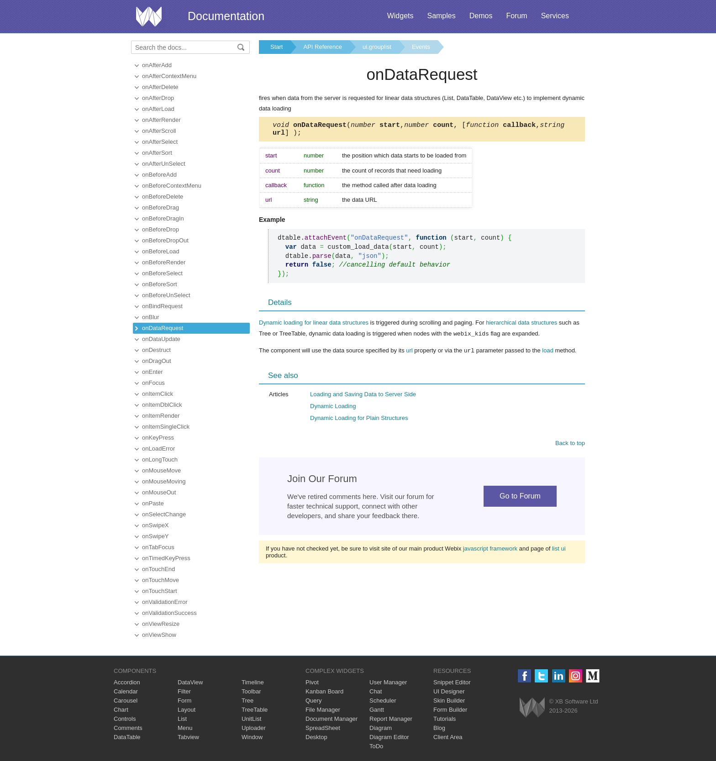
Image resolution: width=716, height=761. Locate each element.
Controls (125, 718)
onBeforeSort (159, 284)
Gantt (376, 709)
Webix (532, 707)
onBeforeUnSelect (166, 295)
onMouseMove (161, 470)
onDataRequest (162, 328)
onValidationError (164, 601)
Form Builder (450, 709)
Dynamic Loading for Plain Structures (359, 419)
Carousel (125, 700)
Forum (516, 16)
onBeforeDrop (160, 229)
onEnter (152, 371)
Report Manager (390, 718)
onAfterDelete (160, 87)
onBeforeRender (163, 262)
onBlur (150, 317)
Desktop (316, 737)
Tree (247, 700)
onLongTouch (160, 459)
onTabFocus (158, 547)
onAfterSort (157, 152)
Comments (128, 727)
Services (555, 16)
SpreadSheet (322, 727)
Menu (185, 727)
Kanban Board (324, 691)
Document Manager (331, 718)
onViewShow (159, 634)
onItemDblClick (162, 404)
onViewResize (160, 623)
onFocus (153, 382)
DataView (190, 682)
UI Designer (449, 691)
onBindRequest (162, 306)
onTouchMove (160, 580)
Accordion (127, 682)
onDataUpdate (161, 339)
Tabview (188, 737)
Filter (184, 691)
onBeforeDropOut (165, 240)
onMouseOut (159, 492)
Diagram (380, 727)
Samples (441, 16)
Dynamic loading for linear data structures (314, 325)
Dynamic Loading (333, 407)
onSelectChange (164, 514)
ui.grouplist (377, 46)
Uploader (254, 727)
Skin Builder (449, 700)
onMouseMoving (163, 481)
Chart (121, 709)
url (409, 352)
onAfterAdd (157, 65)
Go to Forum (520, 498)
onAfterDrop (158, 97)
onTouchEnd (158, 569)
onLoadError (158, 448)
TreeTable (255, 709)
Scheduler (382, 700)
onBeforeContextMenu (171, 185)
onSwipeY (155, 536)
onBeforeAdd (159, 174)
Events (421, 46)
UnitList (251, 718)
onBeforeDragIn (163, 218)
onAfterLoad (158, 108)
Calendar (126, 691)
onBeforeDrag (160, 207)
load (547, 352)
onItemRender (160, 415)
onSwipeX (155, 525)
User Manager (388, 682)
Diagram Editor (389, 737)
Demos (481, 16)
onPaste (153, 503)
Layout (186, 709)
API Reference (322, 46)
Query (313, 700)
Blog (439, 727)
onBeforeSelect (162, 273)
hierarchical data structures (521, 325)
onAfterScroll (159, 130)
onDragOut (156, 360)
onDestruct (156, 349)
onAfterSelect (160, 141)
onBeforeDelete (162, 196)
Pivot (312, 682)
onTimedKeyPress (166, 558)
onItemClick (157, 393)
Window (252, 737)
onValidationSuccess (169, 612)
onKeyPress (158, 437)
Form (184, 700)
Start (276, 46)
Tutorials (444, 718)
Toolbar (251, 691)
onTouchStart (159, 591)
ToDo (376, 746)
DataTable (127, 737)
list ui (559, 550)
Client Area (448, 737)
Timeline (253, 682)
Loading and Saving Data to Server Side (363, 396)
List (182, 718)
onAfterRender (161, 119)
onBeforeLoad (160, 251)
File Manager (322, 709)
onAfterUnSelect (163, 163)
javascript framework (490, 550)
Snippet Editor (452, 682)
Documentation (226, 16)
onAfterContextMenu (169, 76)
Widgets (400, 16)
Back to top (570, 444)
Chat (375, 691)
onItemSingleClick (166, 426)
